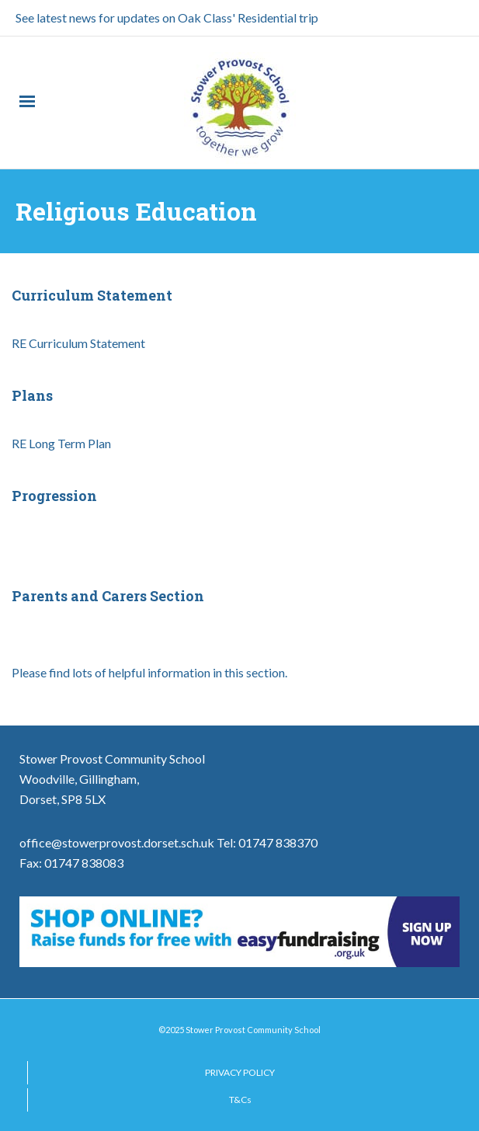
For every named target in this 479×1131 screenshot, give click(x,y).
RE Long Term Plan (61, 443)
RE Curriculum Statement (78, 343)
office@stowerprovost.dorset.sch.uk (116, 842)
